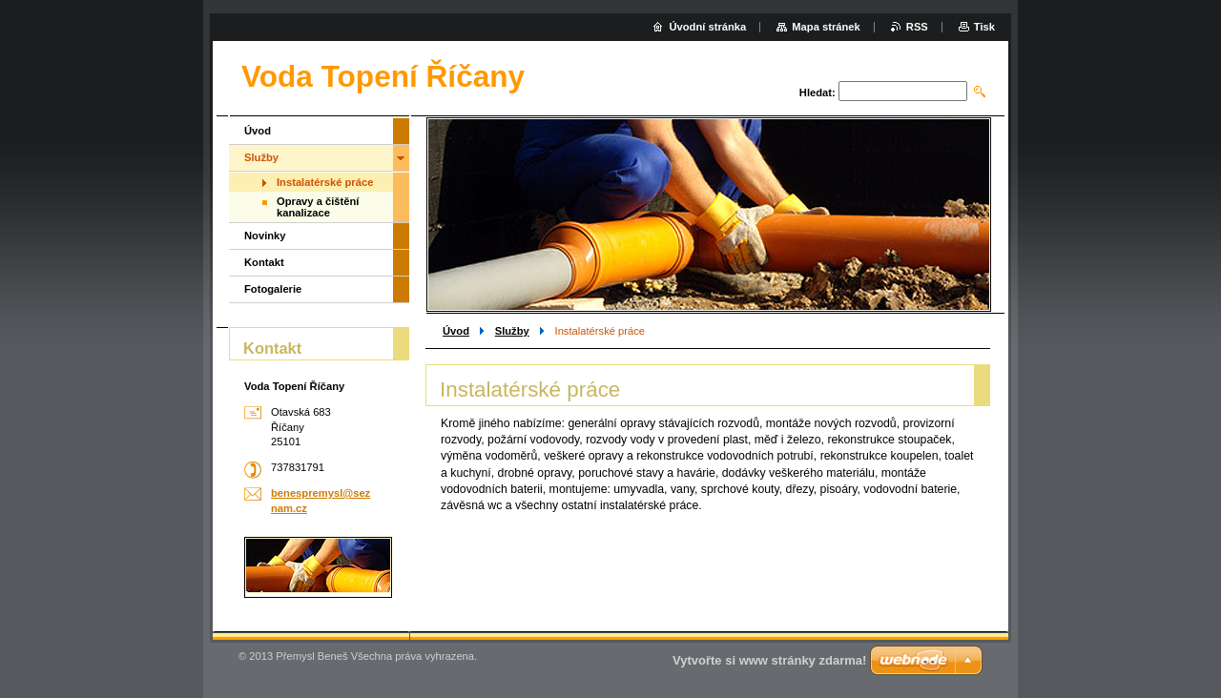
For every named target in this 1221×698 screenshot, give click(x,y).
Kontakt (264, 262)
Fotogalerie (272, 289)
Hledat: (817, 92)
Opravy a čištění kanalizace (318, 206)
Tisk (984, 26)
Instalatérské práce (325, 182)
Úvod (456, 331)
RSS (917, 26)
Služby (512, 331)
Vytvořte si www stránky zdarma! (769, 660)
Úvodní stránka (707, 26)
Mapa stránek (826, 26)
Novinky (265, 235)
